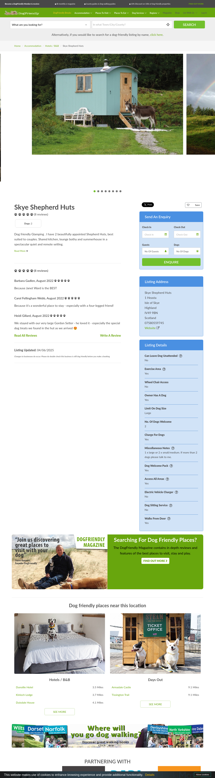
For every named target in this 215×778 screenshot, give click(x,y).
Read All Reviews (25, 335)
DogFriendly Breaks (62, 13)
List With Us (188, 13)
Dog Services (138, 13)
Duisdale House (25, 702)
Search (189, 25)
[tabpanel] (107, 104)
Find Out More (196, 4)
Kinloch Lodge (24, 694)
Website (152, 328)
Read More (21, 250)
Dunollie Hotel (24, 687)
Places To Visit (102, 13)
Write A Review (110, 335)
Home (17, 45)
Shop (177, 13)
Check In (146, 227)
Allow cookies (202, 774)
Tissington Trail (120, 694)
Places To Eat (120, 13)
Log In (204, 13)
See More (59, 711)
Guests (145, 244)
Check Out (179, 227)
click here (156, 34)
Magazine (167, 13)
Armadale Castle (121, 687)
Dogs (176, 244)
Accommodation (82, 13)
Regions (154, 13)
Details (149, 774)
